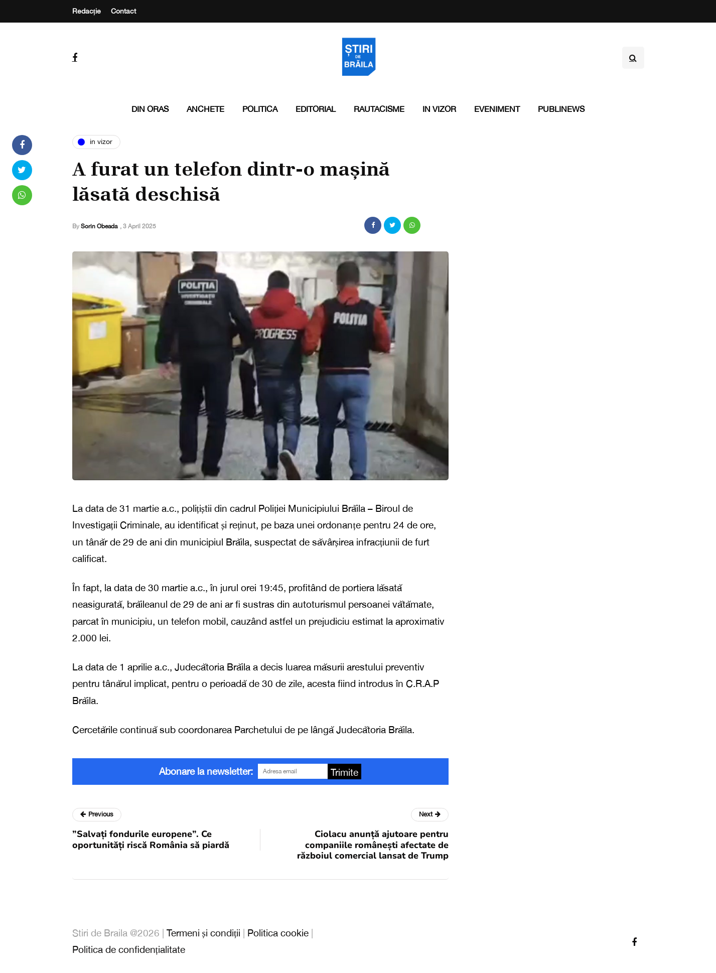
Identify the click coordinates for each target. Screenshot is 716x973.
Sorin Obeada (99, 226)
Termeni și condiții (204, 932)
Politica (259, 108)
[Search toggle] (633, 58)
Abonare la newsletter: (206, 771)
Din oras (150, 108)
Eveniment (497, 108)
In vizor (439, 108)
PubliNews (561, 108)
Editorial (316, 108)
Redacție (86, 11)
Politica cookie (278, 932)
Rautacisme (379, 108)
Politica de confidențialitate (128, 949)
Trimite (344, 772)
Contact (123, 11)
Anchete (205, 108)
